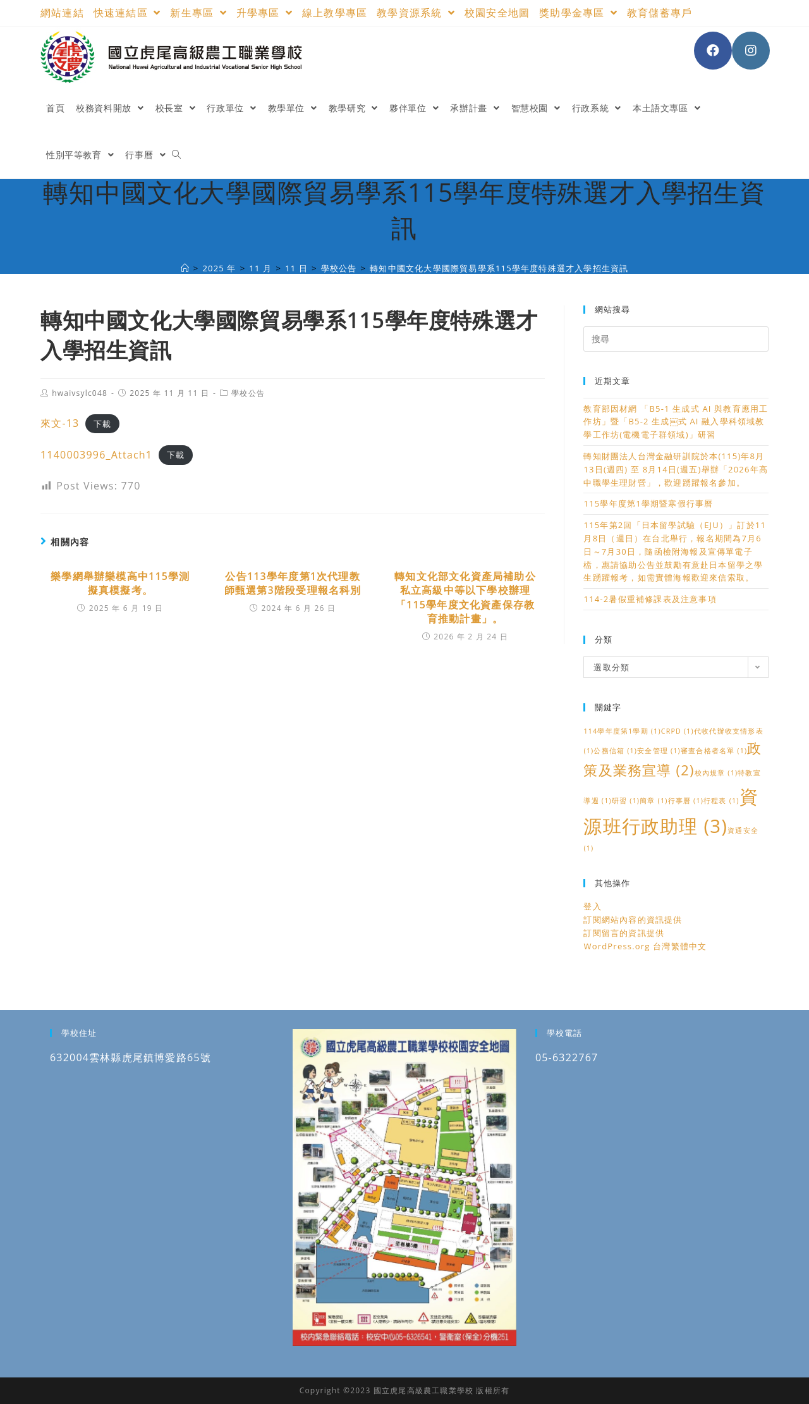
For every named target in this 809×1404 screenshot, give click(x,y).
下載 (102, 423)
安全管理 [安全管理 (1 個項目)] (659, 750)
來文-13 (59, 423)
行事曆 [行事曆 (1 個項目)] (686, 800)
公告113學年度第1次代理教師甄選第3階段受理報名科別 (293, 583)
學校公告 (248, 393)
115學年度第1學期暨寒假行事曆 (648, 503)
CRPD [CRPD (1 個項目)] (677, 731)
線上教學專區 (334, 13)
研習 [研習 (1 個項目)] (626, 800)
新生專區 (198, 13)
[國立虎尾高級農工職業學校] (185, 268)
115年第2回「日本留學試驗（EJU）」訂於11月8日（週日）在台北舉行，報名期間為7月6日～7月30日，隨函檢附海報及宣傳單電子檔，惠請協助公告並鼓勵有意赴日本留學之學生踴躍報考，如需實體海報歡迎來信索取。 (674, 551)
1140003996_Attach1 (96, 455)
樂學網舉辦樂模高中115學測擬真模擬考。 (120, 583)
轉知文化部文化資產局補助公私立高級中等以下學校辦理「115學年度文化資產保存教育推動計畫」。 (465, 597)
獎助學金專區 (578, 13)
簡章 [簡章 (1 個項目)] (653, 800)
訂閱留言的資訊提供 (623, 933)
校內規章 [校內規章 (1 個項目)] (716, 772)
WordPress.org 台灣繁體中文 (645, 946)
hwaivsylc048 (79, 393)
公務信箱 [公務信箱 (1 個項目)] (615, 750)
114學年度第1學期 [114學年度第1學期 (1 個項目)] (621, 731)
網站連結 (62, 13)
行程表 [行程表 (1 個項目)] (721, 800)
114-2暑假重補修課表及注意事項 (649, 599)
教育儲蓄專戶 (659, 13)
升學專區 (264, 13)
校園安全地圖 (497, 13)
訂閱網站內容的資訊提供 (632, 919)
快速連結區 (127, 13)
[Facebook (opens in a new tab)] (713, 51)
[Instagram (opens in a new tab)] (751, 51)
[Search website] (176, 155)
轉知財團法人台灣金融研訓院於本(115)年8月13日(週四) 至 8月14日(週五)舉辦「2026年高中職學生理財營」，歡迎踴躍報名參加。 (675, 469)
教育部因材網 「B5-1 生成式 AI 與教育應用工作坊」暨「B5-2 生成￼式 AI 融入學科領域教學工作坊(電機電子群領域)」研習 (675, 422)
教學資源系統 (416, 13)
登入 (592, 906)
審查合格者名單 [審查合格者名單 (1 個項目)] (714, 750)
